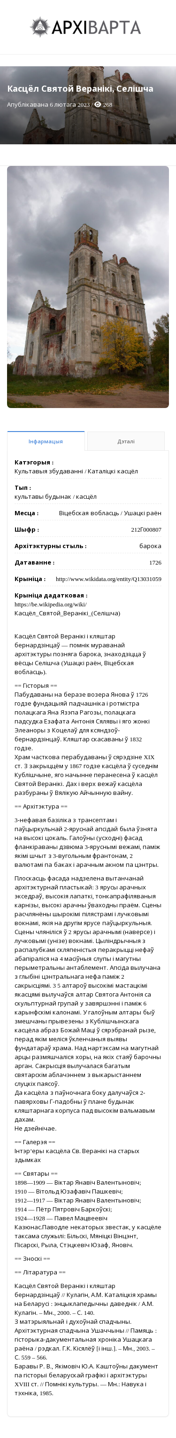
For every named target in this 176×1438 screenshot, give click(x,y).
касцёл (86, 496)
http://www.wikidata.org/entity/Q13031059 (108, 578)
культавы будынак (43, 496)
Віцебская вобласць (89, 513)
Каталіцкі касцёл (113, 471)
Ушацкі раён (142, 513)
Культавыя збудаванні (49, 471)
